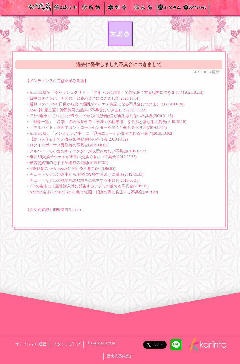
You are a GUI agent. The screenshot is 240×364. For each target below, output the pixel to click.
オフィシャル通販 (30, 344)
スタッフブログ (67, 344)
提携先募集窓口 (120, 356)
